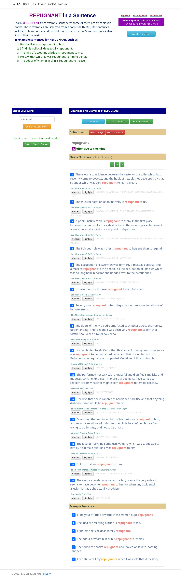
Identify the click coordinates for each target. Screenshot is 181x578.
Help (33, 4)
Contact (52, 4)
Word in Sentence (141, 34)
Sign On (62, 4)
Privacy (42, 4)
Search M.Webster (115, 132)
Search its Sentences (37, 126)
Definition (93, 121)
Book (26, 4)
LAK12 (16, 4)
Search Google (97, 132)
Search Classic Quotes (36, 144)
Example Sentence (141, 121)
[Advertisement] (90, 87)
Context (75, 192)
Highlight (88, 192)
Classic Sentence (117, 121)
